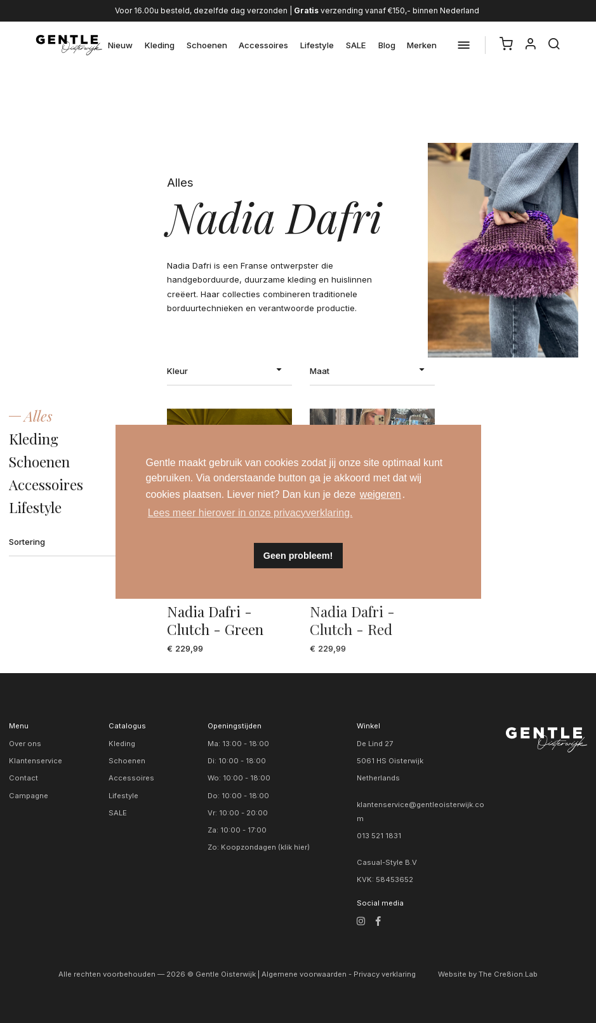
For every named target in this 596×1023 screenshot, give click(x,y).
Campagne (28, 795)
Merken (422, 45)
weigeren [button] (380, 494)
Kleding (160, 45)
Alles (38, 415)
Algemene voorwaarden (304, 974)
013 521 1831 (379, 835)
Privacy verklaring (385, 974)
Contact (23, 777)
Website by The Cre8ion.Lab (488, 974)
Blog (386, 45)
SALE (356, 45)
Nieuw (120, 45)
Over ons (25, 743)
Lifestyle (317, 45)
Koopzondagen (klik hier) (265, 847)
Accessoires (263, 45)
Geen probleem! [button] (298, 556)
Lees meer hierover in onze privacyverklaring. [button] (250, 512)
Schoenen (207, 45)
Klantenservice (35, 760)
